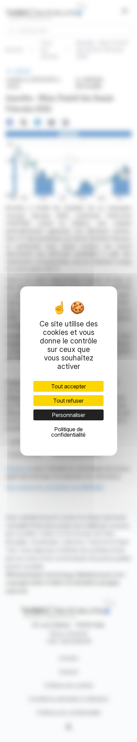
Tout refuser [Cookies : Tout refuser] (68, 400)
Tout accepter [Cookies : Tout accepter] (68, 386)
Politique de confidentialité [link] (68, 432)
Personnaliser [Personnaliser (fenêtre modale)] (68, 415)
